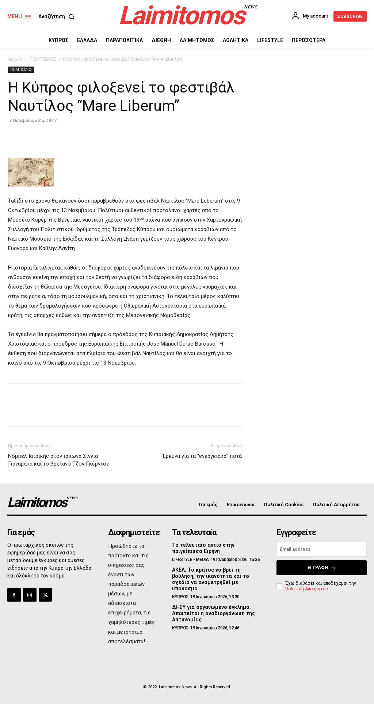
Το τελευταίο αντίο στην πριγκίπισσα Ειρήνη (202, 548)
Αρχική (15, 59)
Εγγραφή (322, 568)
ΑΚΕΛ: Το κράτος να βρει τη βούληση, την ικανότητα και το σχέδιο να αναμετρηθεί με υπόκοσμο (210, 579)
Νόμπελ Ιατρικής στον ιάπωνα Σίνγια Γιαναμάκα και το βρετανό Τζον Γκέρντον (58, 460)
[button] (57, 16)
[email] (321, 549)
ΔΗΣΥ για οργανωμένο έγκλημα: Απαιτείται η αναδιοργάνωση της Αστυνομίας (213, 613)
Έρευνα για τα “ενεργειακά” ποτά (202, 456)
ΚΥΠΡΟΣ (180, 596)
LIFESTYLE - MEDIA (190, 559)
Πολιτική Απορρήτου (306, 588)
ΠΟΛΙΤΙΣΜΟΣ (42, 59)
